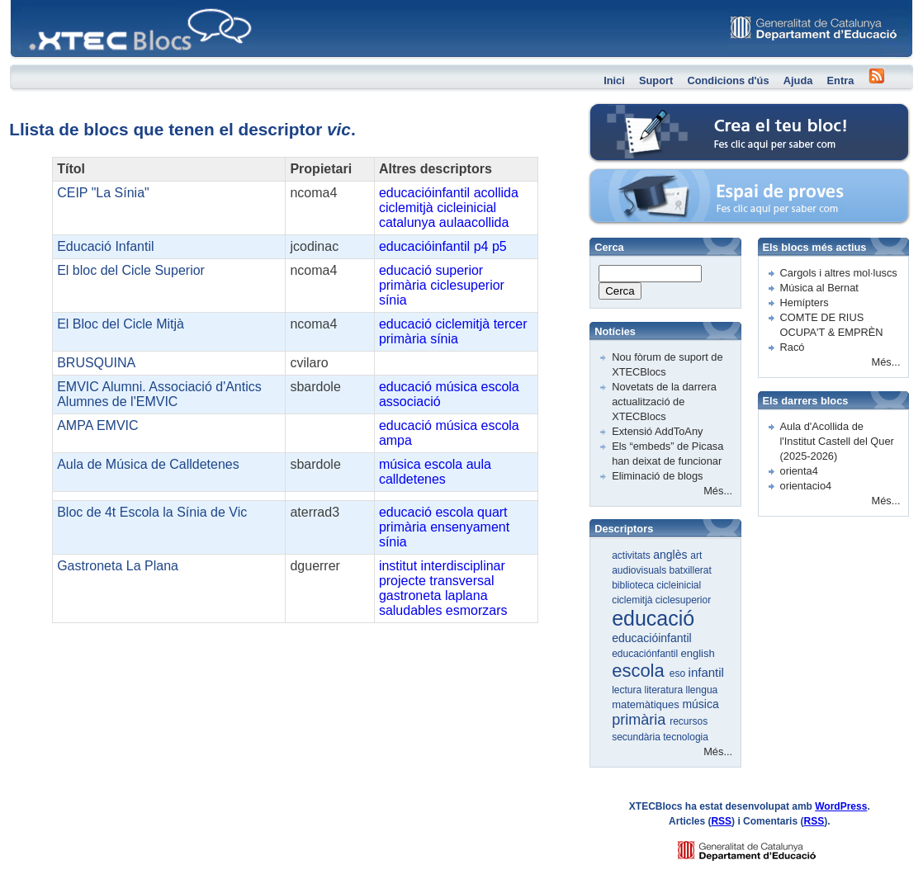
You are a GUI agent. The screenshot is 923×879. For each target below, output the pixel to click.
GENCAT (762, 846)
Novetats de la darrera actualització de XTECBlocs (664, 401)
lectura (628, 690)
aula (478, 464)
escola (500, 387)
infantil (706, 672)
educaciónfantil (646, 653)
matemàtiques (647, 704)
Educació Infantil (105, 246)
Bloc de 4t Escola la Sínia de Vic (152, 512)
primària (403, 285)
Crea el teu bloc (636, 111)
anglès (671, 554)
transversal (461, 581)
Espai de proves (636, 177)
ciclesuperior (467, 285)
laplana (466, 595)
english (698, 653)
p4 (481, 246)
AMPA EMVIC (97, 425)
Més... (717, 490)
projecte (402, 581)
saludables (411, 610)
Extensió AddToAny (657, 431)
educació (405, 270)
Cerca (620, 291)
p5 (499, 246)
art (696, 555)
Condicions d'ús (728, 80)
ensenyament (469, 527)
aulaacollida (474, 222)
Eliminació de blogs (657, 476)
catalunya (407, 222)
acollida (496, 193)
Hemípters (804, 302)
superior (459, 270)
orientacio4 (806, 486)
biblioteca (634, 585)
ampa (395, 440)
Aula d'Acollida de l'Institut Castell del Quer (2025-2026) (837, 441)
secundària (637, 737)
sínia (393, 300)
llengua (702, 690)
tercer (511, 324)
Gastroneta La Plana (117, 566)
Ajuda (798, 80)
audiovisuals (640, 570)
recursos (689, 721)
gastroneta (410, 595)
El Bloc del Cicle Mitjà (120, 324)
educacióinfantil (424, 193)
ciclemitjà (406, 208)
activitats (632, 555)
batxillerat (691, 570)
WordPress (841, 806)
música (456, 387)
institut (398, 566)
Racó (792, 347)
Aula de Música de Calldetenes (148, 464)
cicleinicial (466, 208)
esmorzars (477, 610)
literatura (665, 690)
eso (679, 673)
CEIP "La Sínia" (103, 193)
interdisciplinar (463, 566)
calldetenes (412, 479)
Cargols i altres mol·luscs (838, 273)
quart (492, 512)
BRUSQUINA (96, 363)
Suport (656, 80)
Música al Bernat (819, 287)
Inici (614, 80)
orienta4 (799, 471)
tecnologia (685, 737)
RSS (721, 821)
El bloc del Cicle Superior (131, 270)
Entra (840, 80)
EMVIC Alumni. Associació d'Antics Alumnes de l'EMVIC (159, 394)
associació (410, 402)
